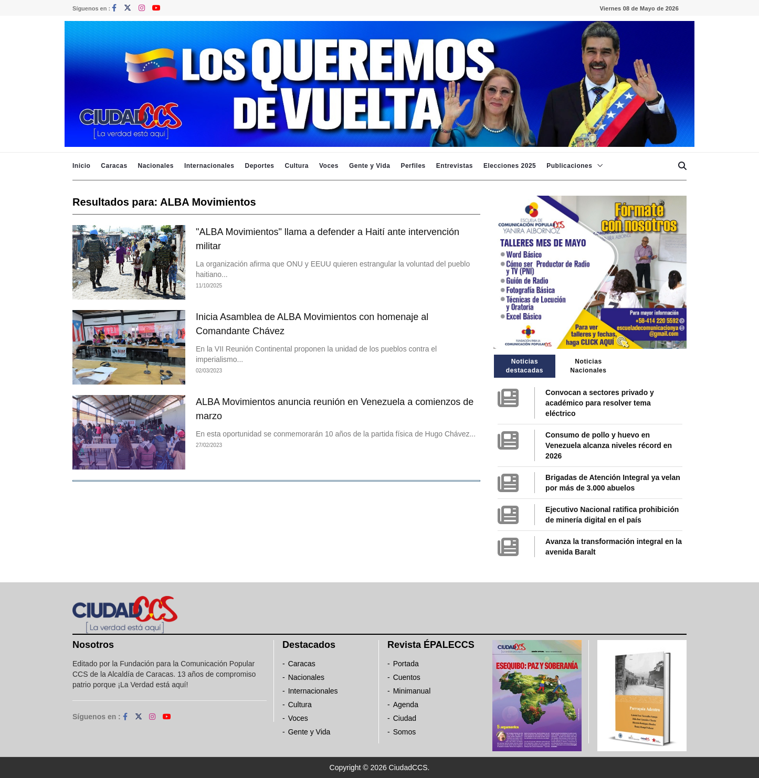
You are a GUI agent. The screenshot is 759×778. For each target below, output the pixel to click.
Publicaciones (569, 165)
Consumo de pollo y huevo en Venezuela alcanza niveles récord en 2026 (608, 445)
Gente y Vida (369, 165)
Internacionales (209, 165)
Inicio (81, 165)
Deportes (259, 165)
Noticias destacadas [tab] (524, 366)
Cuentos (406, 677)
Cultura (296, 165)
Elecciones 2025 (509, 165)
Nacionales (156, 165)
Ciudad (404, 718)
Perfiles (412, 165)
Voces (329, 165)
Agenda (405, 704)
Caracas (114, 165)
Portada (406, 663)
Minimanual (412, 691)
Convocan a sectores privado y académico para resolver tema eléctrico (599, 403)
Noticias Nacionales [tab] (588, 366)
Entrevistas (454, 165)
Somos (404, 732)
